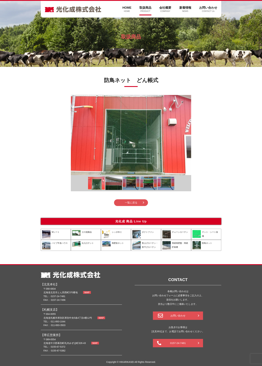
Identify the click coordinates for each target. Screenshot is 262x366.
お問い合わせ (208, 9)
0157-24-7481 (178, 343)
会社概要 (165, 9)
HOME (126, 9)
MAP (86, 292)
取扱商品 (145, 9)
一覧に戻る (131, 202)
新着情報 (185, 9)
